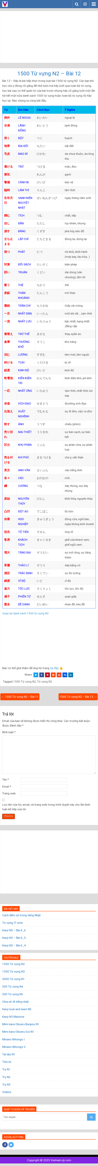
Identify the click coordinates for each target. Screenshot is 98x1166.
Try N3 (6, 1084)
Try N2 (6, 1077)
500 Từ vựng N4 (12, 986)
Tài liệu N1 (8, 1054)
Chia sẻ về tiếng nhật (15, 1001)
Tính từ (6, 1062)
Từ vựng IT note (12, 922)
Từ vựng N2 (44, 681)
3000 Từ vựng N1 (13, 979)
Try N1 (6, 1069)
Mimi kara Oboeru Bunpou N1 (20, 1024)
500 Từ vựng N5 (12, 994)
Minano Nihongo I (13, 1039)
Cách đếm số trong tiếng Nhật (21, 915)
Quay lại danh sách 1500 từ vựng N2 (25, 613)
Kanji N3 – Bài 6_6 (14, 930)
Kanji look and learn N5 (16, 1009)
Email (6, 786)
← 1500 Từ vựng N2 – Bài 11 (20, 696)
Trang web (9, 793)
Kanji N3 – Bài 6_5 (14, 937)
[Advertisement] (49, 37)
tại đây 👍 (56, 668)
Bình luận (9, 732)
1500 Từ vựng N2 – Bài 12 (49, 73)
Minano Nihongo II (13, 1047)
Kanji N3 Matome (13, 1016)
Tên (5, 779)
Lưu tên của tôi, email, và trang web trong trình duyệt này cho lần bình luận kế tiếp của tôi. (46, 807)
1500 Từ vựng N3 (13, 971)
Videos (6, 1092)
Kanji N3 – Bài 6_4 (14, 945)
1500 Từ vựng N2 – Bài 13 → (78, 696)
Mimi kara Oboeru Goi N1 (18, 1031)
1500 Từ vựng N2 (24, 681)
